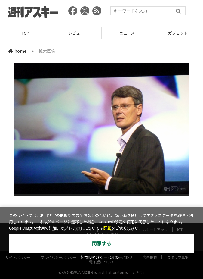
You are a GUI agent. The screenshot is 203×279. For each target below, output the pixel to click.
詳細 (107, 228)
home (17, 51)
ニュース (127, 33)
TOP (25, 33)
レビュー (76, 33)
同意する (101, 243)
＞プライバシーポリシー (101, 257)
